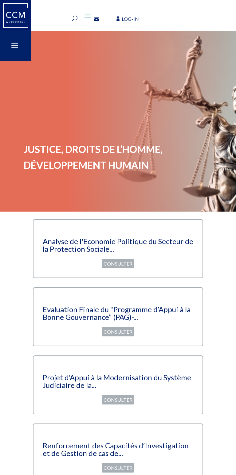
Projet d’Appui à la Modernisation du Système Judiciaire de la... (117, 381)
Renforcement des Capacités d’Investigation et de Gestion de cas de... (116, 449)
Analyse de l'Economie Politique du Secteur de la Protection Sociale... (118, 245)
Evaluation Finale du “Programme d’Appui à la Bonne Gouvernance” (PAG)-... (117, 313)
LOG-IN (130, 19)
